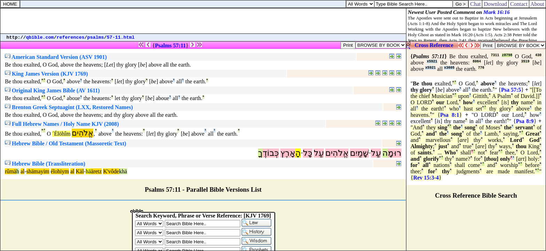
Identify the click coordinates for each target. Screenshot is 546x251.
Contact (519, 4)
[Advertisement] (203, 20)
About (537, 4)
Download (495, 4)
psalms (95, 37)
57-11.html (121, 37)
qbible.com (40, 37)
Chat (475, 4)
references (71, 37)
